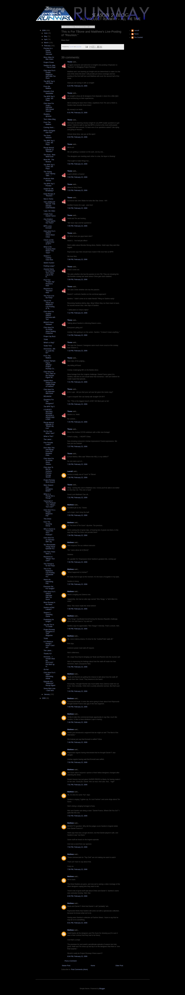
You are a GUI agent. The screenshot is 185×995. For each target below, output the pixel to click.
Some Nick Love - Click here (49, 689)
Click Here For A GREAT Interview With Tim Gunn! (49, 595)
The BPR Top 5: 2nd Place (49, 82)
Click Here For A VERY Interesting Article (49, 675)
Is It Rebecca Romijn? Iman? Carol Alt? (49, 644)
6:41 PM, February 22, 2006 (77, 113)
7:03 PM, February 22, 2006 (77, 177)
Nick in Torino (48, 199)
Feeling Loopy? (49, 266)
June (46, 33)
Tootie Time (48, 346)
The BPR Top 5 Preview (49, 185)
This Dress (47, 519)
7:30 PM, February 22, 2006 (77, 477)
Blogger (102, 989)
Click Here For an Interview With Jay (49, 540)
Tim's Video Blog (49, 119)
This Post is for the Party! (49, 297)
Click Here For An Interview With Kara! (49, 391)
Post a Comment (71, 961)
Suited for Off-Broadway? (49, 190)
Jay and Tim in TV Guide (49, 625)
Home (93, 966)
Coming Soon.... (49, 127)
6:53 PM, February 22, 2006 (77, 137)
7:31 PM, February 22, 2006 (77, 498)
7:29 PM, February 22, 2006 (77, 464)
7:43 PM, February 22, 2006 (77, 691)
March (46, 43)
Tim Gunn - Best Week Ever (49, 156)
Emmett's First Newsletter (49, 92)
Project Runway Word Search (49, 481)
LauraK (70, 471)
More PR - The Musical (49, 160)
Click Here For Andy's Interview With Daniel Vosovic (49, 107)
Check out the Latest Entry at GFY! (49, 242)
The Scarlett (138, 37)
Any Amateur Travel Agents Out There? (49, 221)
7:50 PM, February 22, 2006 (77, 762)
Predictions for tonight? (49, 620)
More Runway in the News (49, 603)
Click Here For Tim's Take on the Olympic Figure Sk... (49, 374)
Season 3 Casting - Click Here (48, 258)
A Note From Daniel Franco (50, 215)
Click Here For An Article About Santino (49, 461)
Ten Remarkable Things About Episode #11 (49, 547)
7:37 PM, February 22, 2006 (77, 584)
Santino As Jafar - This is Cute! (49, 66)
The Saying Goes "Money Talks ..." (49, 173)
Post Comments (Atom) (79, 969)
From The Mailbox (47, 123)
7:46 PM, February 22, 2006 (77, 722)
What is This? (48, 436)
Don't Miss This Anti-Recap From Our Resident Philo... (49, 451)
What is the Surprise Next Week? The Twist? (49, 250)
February (47, 46)
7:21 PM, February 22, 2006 (77, 382)
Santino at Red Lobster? (49, 608)
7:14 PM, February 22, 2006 (77, 335)
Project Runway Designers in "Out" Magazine (49, 632)
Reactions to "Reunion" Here (48, 291)
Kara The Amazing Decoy (48, 524)
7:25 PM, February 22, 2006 (77, 404)
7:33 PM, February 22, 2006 (77, 515)
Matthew (70, 505)
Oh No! (46, 669)
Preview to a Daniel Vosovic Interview (48, 51)
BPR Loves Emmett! (48, 227)
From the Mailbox (47, 87)
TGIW (46, 339)
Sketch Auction (49, 263)
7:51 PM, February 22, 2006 (77, 785)
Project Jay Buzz (49, 336)
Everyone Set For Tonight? (49, 587)
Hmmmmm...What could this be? (49, 351)
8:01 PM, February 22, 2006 (77, 923)
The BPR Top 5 (49, 407)
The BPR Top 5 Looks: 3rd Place (49, 98)
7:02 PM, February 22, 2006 (77, 164)
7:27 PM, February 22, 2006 (77, 446)
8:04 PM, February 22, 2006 (77, 956)
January (47, 694)
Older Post (119, 966)
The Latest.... (48, 439)
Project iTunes (49, 62)
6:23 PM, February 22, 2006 (77, 86)
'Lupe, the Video (49, 211)
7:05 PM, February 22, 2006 (77, 226)
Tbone (69, 62)
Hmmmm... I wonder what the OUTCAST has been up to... (49, 661)
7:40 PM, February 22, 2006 (77, 629)
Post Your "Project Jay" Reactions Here (49, 283)
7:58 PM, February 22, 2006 (77, 869)
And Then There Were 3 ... (49, 553)
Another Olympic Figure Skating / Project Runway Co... (49, 365)
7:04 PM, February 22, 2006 (77, 208)
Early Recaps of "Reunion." (49, 195)
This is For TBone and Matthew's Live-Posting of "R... (49, 304)
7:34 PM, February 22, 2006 (77, 535)
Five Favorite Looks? (48, 443)
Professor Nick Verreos (49, 179)
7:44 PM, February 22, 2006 (77, 707)
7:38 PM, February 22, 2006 (77, 609)
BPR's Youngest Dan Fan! (49, 131)
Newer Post (66, 966)
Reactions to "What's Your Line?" (49, 559)
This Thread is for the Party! (49, 565)
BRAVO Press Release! (49, 323)
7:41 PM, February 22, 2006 (77, 667)
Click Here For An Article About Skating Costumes (50, 330)
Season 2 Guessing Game (48, 614)
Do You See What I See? (49, 432)
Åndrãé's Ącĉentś (47, 115)
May (45, 36)
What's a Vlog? (49, 343)
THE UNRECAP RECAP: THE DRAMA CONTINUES (49, 205)
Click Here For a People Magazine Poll (49, 513)
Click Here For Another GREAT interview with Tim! (49, 315)
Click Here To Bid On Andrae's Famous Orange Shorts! (48, 472)
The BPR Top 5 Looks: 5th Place (49, 167)
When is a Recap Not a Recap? (49, 496)
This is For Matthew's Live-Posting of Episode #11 (49, 572)
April (46, 39)
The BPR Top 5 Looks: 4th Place (49, 143)
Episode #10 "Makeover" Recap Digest (49, 683)
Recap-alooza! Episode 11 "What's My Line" (49, 425)
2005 (44, 698)
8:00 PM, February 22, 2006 (77, 896)
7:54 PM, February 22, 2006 (77, 847)
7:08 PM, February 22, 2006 (77, 259)
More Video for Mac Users (49, 58)
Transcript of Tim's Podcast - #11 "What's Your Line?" (50, 504)
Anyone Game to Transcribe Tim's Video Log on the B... (49, 273)
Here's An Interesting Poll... (48, 581)
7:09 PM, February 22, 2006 (77, 279)
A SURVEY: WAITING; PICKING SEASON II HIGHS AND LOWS (49, 414)
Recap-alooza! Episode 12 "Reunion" (49, 149)
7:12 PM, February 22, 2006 (77, 313)
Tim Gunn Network (47, 136)
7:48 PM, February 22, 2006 (77, 742)
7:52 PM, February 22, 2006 (77, 816)
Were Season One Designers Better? (48, 488)
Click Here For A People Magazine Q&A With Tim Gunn (50, 74)
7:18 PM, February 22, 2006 (77, 351)
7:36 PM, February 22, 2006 (77, 562)
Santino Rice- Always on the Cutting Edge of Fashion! (50, 383)
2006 (44, 30)
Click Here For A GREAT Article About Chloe (49, 234)
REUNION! (47, 396)
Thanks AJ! (47, 654)
